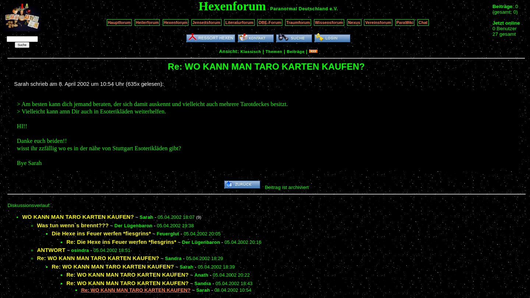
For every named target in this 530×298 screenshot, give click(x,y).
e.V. (333, 8)
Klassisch (250, 51)
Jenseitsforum (206, 22)
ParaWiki (405, 22)
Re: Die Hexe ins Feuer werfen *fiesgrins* (121, 242)
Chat (423, 22)
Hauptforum (119, 22)
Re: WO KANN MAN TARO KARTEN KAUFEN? (98, 258)
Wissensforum (329, 22)
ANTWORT (51, 250)
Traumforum (298, 22)
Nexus (354, 22)
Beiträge (295, 51)
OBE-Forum (269, 22)
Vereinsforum (378, 22)
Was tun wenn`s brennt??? (73, 225)
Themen (274, 51)
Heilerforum (147, 22)
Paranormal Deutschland (299, 8)
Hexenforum (176, 22)
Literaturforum (239, 22)
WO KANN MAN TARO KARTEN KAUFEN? (78, 217)
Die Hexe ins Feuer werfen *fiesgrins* (101, 233)
